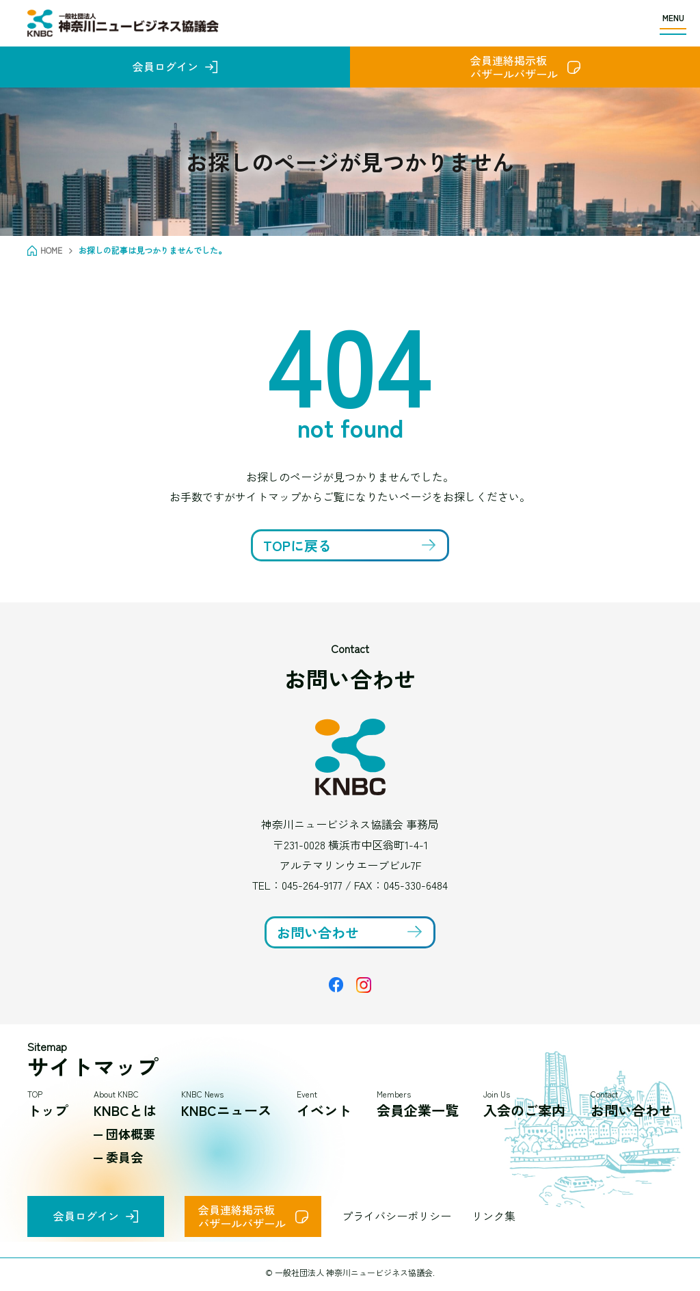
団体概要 (130, 1134)
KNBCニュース (226, 1110)
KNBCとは (125, 1110)
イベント (324, 1110)
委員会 (124, 1157)
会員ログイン (165, 66)
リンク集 (493, 1216)
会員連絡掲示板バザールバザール (514, 67)
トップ (47, 1110)
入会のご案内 (524, 1110)
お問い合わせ (632, 1110)
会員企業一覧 (418, 1110)
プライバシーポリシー (396, 1216)
